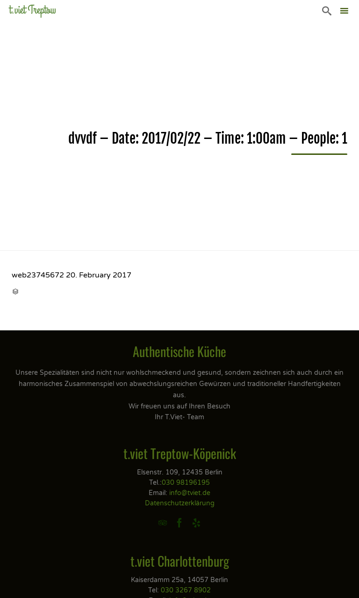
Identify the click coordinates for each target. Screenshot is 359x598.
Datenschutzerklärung (180, 503)
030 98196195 (186, 483)
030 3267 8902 (186, 590)
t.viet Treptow (32, 10)
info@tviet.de (189, 493)
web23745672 (38, 275)
